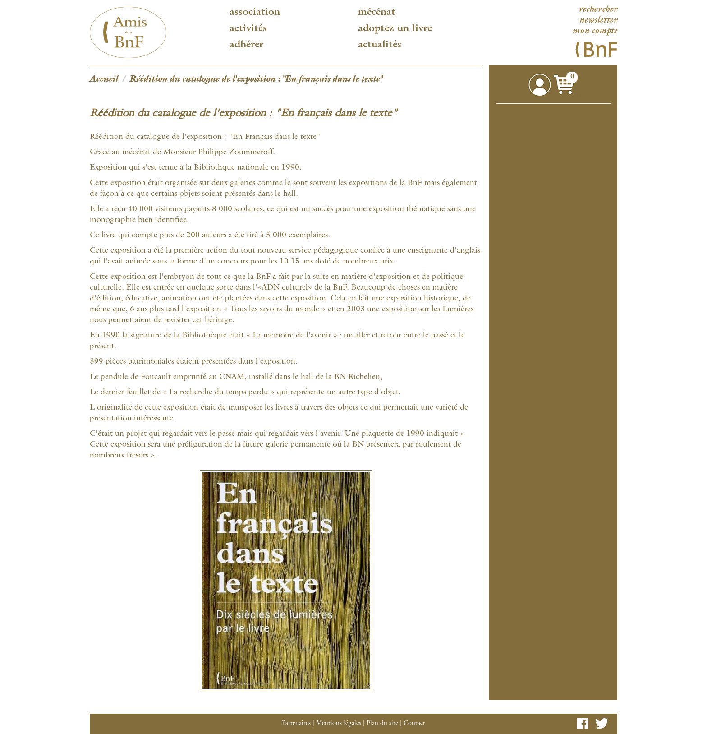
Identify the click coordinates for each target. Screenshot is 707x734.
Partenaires (296, 723)
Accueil (104, 79)
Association (255, 13)
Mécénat (376, 13)
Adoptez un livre (395, 29)
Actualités (379, 45)
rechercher (597, 9)
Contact (414, 723)
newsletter (598, 20)
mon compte (594, 31)
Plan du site (382, 723)
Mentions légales (338, 723)
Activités (248, 29)
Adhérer (246, 45)
